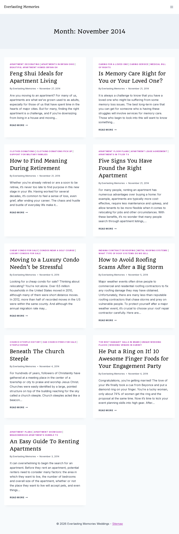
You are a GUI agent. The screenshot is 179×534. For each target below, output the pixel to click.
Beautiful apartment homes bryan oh (34, 67)
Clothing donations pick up (54, 151)
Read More (19, 125)
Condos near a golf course (57, 250)
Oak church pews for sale (59, 342)
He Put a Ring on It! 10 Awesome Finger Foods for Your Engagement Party (134, 358)
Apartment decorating (24, 64)
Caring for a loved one (113, 64)
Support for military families (29, 154)
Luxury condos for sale (25, 253)
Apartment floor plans (114, 151)
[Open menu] (171, 7)
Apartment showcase (48, 432)
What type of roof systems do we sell (123, 253)
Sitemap (117, 523)
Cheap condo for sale (24, 250)
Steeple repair (19, 345)
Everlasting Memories (24, 88)
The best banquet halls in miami (119, 342)
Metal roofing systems (152, 250)
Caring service (139, 64)
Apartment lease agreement (149, 151)
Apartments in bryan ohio (57, 64)
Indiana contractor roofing (117, 250)
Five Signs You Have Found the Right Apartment (125, 168)
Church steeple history (25, 342)
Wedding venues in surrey (125, 345)
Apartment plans (21, 432)
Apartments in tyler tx (114, 154)
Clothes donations (22, 151)
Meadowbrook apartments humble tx (34, 435)
